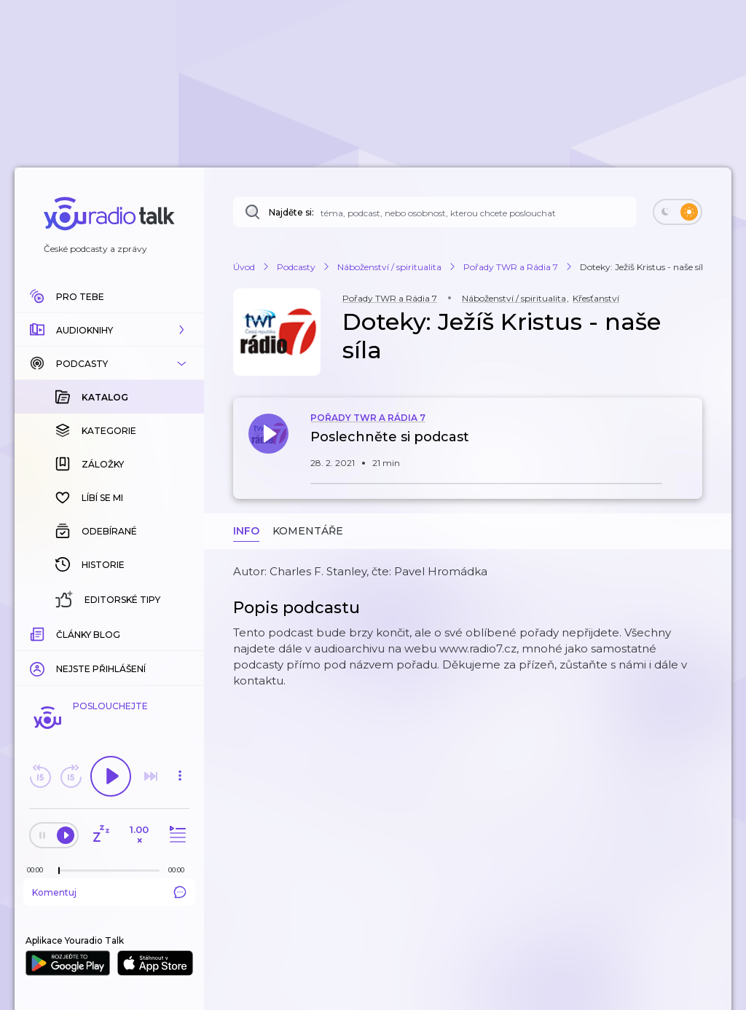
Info (246, 530)
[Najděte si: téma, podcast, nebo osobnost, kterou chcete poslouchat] (435, 212)
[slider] (59, 871)
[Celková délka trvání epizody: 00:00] (180, 870)
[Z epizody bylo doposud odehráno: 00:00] (38, 870)
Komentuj (109, 892)
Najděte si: (291, 212)
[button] (109, 330)
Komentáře (307, 530)
